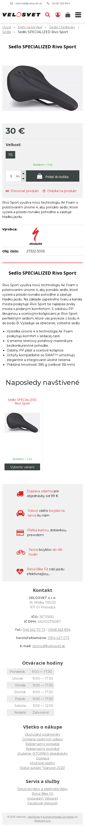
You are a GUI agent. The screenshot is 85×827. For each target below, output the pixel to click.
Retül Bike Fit (42, 794)
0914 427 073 (58, 638)
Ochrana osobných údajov (42, 739)
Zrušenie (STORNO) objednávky (42, 753)
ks (18, 176)
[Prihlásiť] (57, 14)
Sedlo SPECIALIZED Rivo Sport (22, 401)
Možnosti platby (42, 763)
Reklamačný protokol (42, 749)
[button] (48, 14)
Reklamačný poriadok (42, 744)
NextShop (34, 816)
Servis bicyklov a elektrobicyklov (42, 789)
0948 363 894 (61, 3)
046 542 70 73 (34, 630)
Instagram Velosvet (42, 798)
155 (10, 155)
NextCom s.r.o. (42, 820)
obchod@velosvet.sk (28, 3)
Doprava (42, 758)
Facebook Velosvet (42, 803)
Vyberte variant (22, 467)
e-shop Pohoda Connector (58, 816)
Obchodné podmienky (42, 734)
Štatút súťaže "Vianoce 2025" (42, 768)
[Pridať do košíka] (52, 176)
